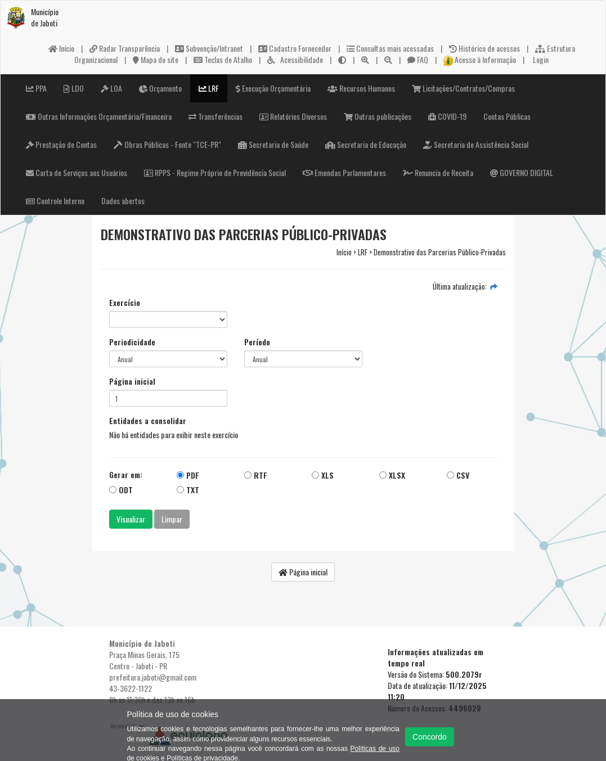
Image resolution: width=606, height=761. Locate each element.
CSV (458, 475)
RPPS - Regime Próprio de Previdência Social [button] (215, 172)
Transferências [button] (215, 116)
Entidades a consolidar (147, 420)
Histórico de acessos (484, 48)
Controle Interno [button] (55, 200)
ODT (121, 490)
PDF (188, 475)
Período (257, 342)
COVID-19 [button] (447, 116)
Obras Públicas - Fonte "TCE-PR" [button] (167, 144)
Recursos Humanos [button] (361, 88)
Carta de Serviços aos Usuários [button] (76, 172)
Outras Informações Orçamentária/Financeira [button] (99, 116)
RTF (255, 475)
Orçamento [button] (160, 88)
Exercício (124, 302)
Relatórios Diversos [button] (293, 116)
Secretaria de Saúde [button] (273, 144)
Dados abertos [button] (123, 200)
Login (540, 59)
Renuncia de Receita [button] (438, 172)
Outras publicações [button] (377, 116)
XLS (323, 475)
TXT (188, 490)
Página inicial (132, 381)
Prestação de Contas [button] (61, 144)
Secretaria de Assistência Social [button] (475, 144)
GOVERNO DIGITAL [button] (521, 172)
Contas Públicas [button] (507, 116)
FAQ (417, 59)
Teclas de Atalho (223, 59)
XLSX (392, 475)
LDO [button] (74, 88)
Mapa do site (155, 59)
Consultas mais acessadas (390, 48)
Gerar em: (125, 474)
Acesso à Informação (480, 59)
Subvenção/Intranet (209, 48)
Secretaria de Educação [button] (365, 144)
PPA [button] (36, 88)
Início (61, 48)
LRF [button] (209, 88)
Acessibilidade (295, 59)
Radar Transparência (124, 48)
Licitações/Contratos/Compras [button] (463, 88)
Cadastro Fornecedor (294, 48)
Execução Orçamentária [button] (273, 88)
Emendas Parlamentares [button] (344, 172)
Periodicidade (132, 342)
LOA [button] (111, 88)
